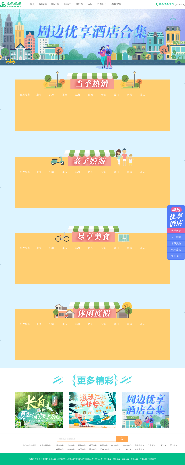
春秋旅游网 (43, 459)
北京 (51, 94)
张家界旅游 (139, 449)
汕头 (142, 94)
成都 (77, 94)
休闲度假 (176, 249)
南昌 (129, 94)
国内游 (43, 4)
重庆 (64, 94)
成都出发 (90, 459)
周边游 (79, 4)
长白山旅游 (104, 449)
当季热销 (176, 230)
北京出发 (61, 459)
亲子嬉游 (176, 237)
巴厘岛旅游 (59, 445)
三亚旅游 (162, 445)
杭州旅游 (104, 445)
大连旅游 (116, 449)
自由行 (67, 4)
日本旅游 (151, 445)
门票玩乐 (102, 4)
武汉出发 (125, 459)
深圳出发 (152, 459)
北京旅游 (71, 445)
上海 (38, 94)
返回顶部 (176, 256)
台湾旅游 (71, 449)
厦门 (116, 94)
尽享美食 (176, 243)
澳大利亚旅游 (45, 445)
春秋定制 (116, 4)
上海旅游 (127, 449)
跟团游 (55, 4)
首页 (32, 4)
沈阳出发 (116, 459)
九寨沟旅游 (127, 445)
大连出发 (81, 459)
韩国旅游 (93, 445)
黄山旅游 (115, 445)
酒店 (89, 4)
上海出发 (52, 459)
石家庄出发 (71, 459)
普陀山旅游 (139, 445)
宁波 (103, 94)
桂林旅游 (82, 445)
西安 (90, 94)
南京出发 (134, 459)
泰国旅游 (82, 449)
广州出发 (143, 459)
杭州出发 (107, 459)
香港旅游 (93, 449)
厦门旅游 (173, 445)
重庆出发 (99, 459)
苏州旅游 (60, 449)
